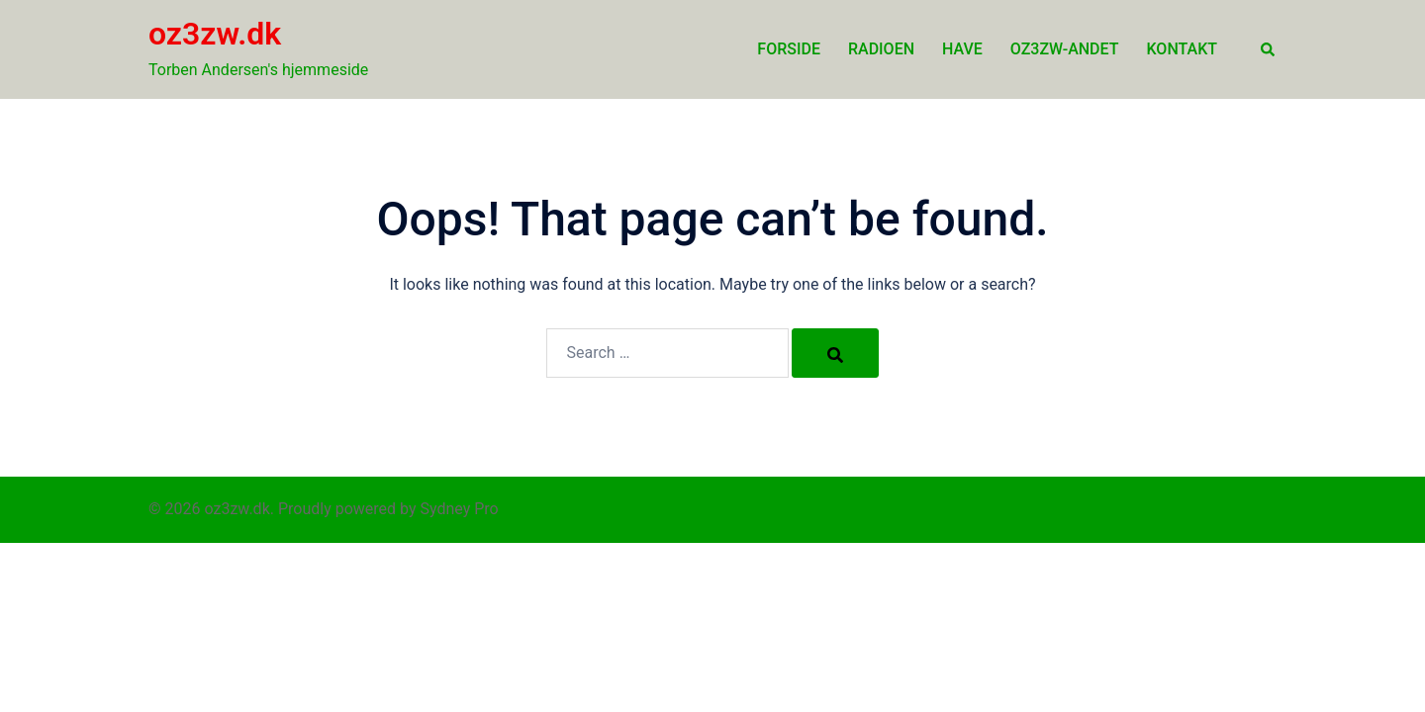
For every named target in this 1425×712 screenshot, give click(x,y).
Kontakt (1182, 49)
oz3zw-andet (1064, 49)
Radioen (881, 49)
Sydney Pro (460, 508)
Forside (788, 49)
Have (962, 49)
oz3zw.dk (214, 33)
